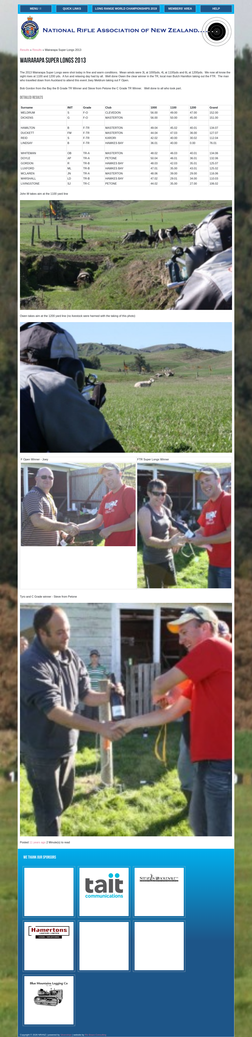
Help (216, 8)
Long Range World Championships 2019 (126, 8)
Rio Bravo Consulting (95, 1035)
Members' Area (180, 8)
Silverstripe (66, 1035)
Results (24, 49)
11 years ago (37, 842)
